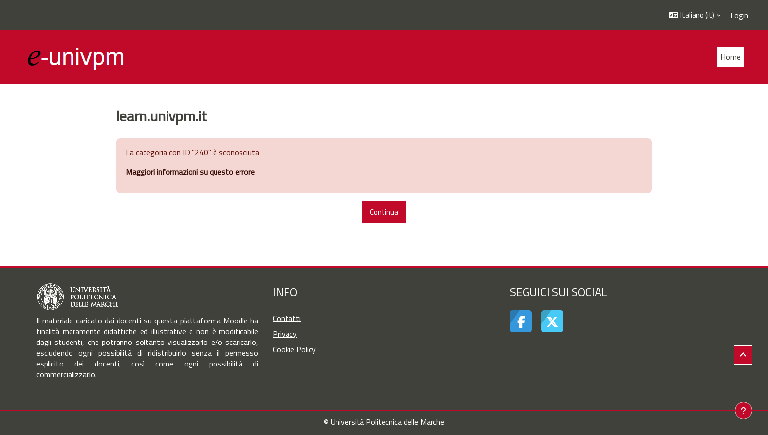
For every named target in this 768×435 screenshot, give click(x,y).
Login (739, 15)
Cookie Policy (294, 349)
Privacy (285, 334)
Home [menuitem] (730, 57)
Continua (384, 212)
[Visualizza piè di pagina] (743, 410)
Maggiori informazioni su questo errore (190, 172)
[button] (694, 15)
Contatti (287, 318)
